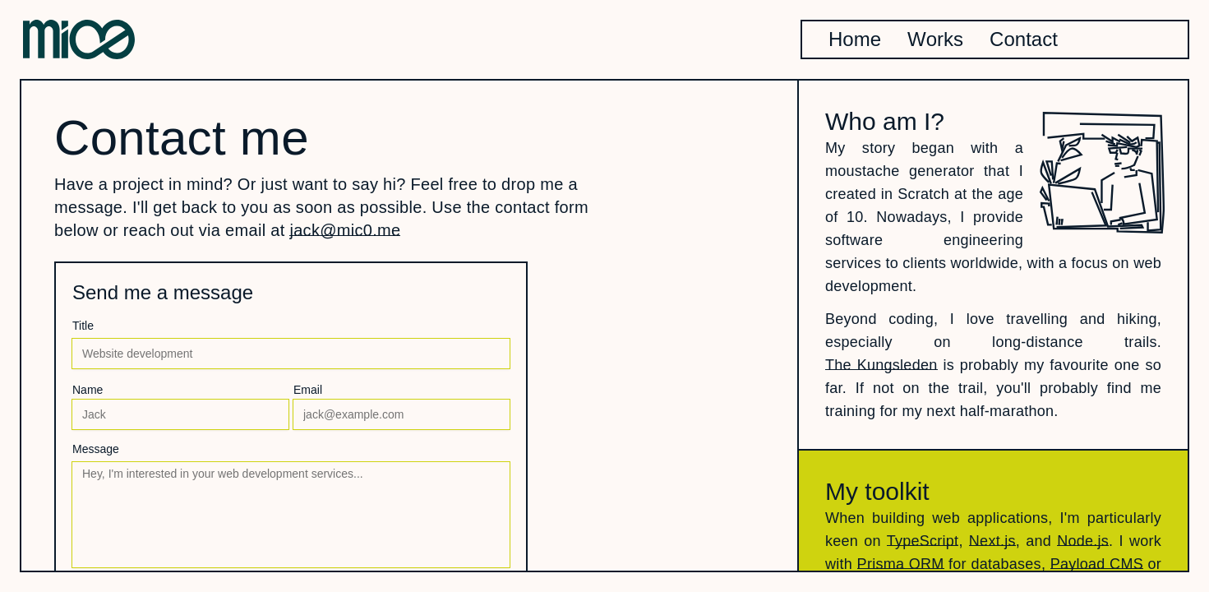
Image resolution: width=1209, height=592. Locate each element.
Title (83, 325)
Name (87, 389)
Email (307, 389)
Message (95, 449)
